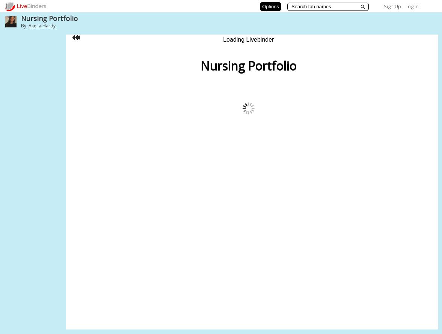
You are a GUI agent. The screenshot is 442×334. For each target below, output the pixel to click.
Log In (412, 6)
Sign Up (392, 6)
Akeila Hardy (42, 26)
